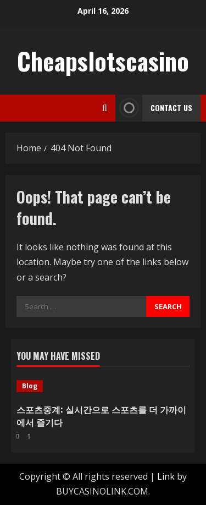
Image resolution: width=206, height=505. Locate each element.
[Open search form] (104, 108)
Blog (29, 386)
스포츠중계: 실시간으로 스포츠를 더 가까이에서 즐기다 (101, 415)
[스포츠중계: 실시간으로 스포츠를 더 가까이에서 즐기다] (103, 386)
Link (166, 476)
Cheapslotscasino (103, 61)
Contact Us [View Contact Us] (153, 108)
